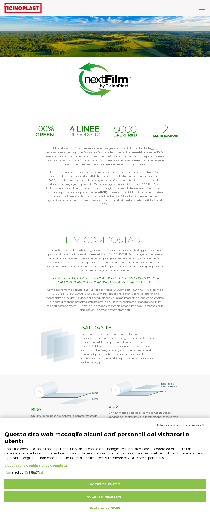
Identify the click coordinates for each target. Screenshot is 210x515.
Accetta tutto (105, 484)
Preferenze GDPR (105, 508)
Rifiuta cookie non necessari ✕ (180, 425)
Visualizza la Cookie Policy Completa (35, 466)
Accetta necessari (105, 497)
